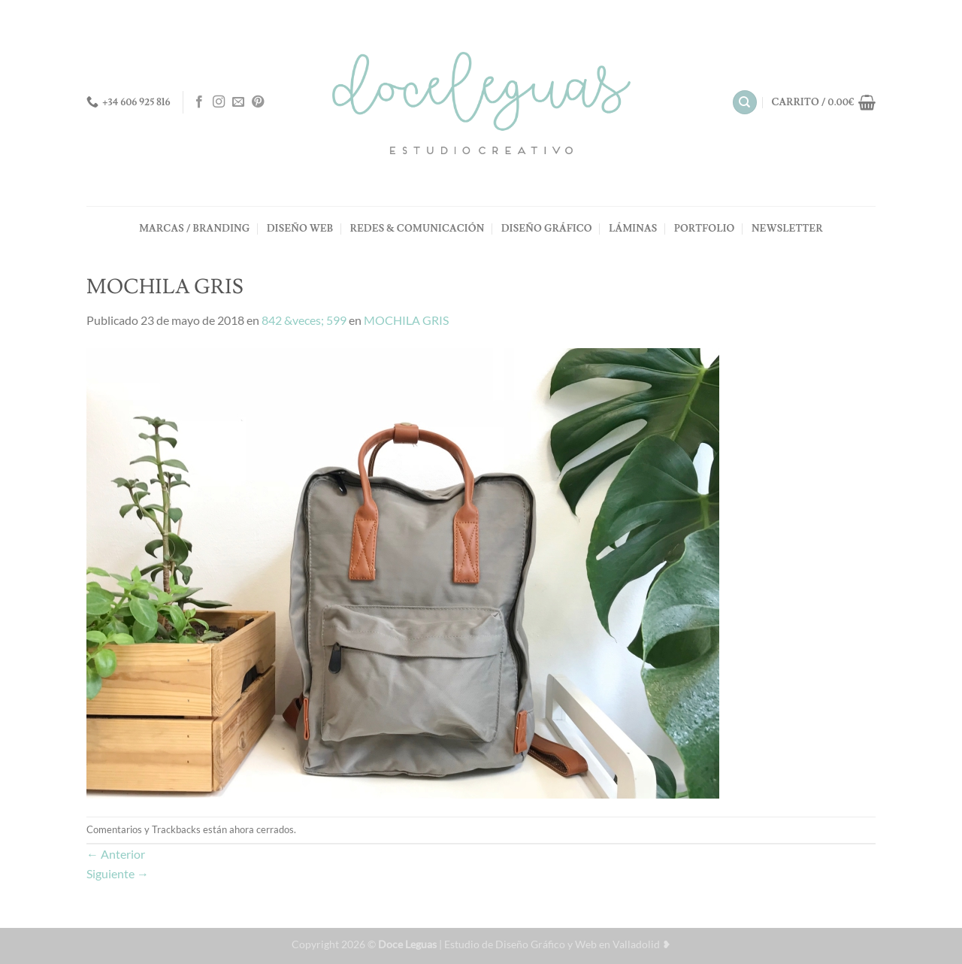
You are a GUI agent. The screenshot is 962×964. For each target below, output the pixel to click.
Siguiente (117, 873)
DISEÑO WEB (300, 229)
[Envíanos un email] (238, 102)
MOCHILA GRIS (406, 320)
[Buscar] (745, 102)
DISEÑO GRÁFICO (546, 229)
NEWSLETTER (787, 229)
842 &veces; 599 (304, 320)
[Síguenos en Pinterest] (258, 102)
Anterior (115, 854)
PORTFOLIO (704, 229)
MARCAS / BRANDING (194, 229)
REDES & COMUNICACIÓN (417, 229)
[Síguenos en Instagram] (219, 102)
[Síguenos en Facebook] (199, 102)
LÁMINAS (633, 229)
